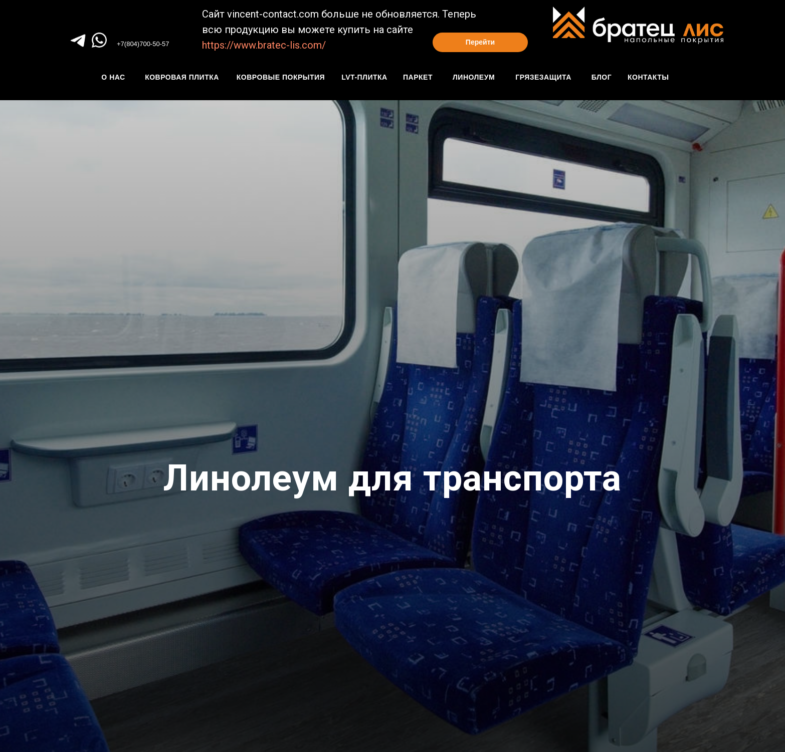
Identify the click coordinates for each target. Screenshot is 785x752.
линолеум (474, 77)
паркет (418, 77)
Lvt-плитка (364, 77)
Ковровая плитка (182, 77)
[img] (99, 40)
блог (602, 77)
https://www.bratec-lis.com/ (264, 45)
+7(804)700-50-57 (143, 44)
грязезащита (543, 77)
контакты (648, 77)
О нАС (113, 77)
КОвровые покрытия (281, 77)
